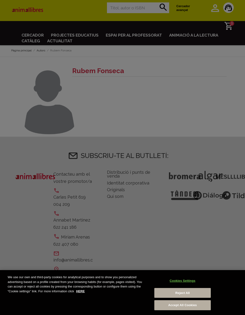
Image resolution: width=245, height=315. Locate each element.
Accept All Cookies (182, 305)
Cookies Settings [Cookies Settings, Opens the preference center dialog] (182, 280)
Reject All (182, 293)
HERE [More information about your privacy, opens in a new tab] (80, 291)
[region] (122, 292)
